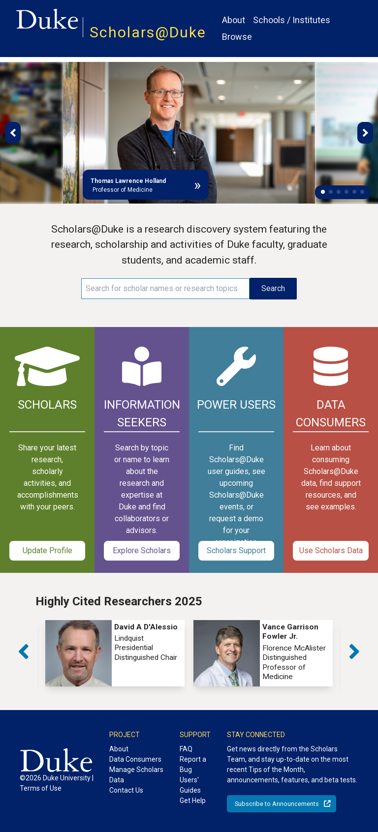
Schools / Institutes (291, 20)
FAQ (186, 749)
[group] (115, 653)
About (233, 20)
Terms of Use (41, 788)
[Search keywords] (165, 288)
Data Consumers (135, 759)
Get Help (193, 800)
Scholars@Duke (148, 32)
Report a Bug (193, 764)
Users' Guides (190, 785)
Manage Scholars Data (136, 775)
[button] (323, 192)
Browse (237, 36)
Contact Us (126, 790)
